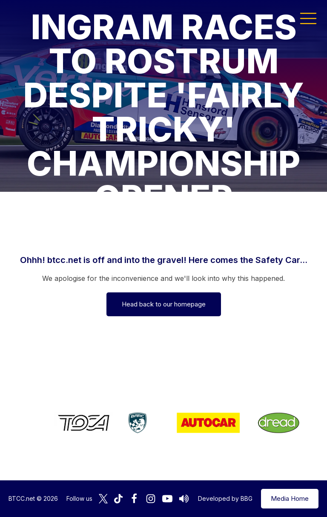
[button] (308, 18)
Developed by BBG (225, 498)
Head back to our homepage (164, 304)
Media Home (290, 498)
